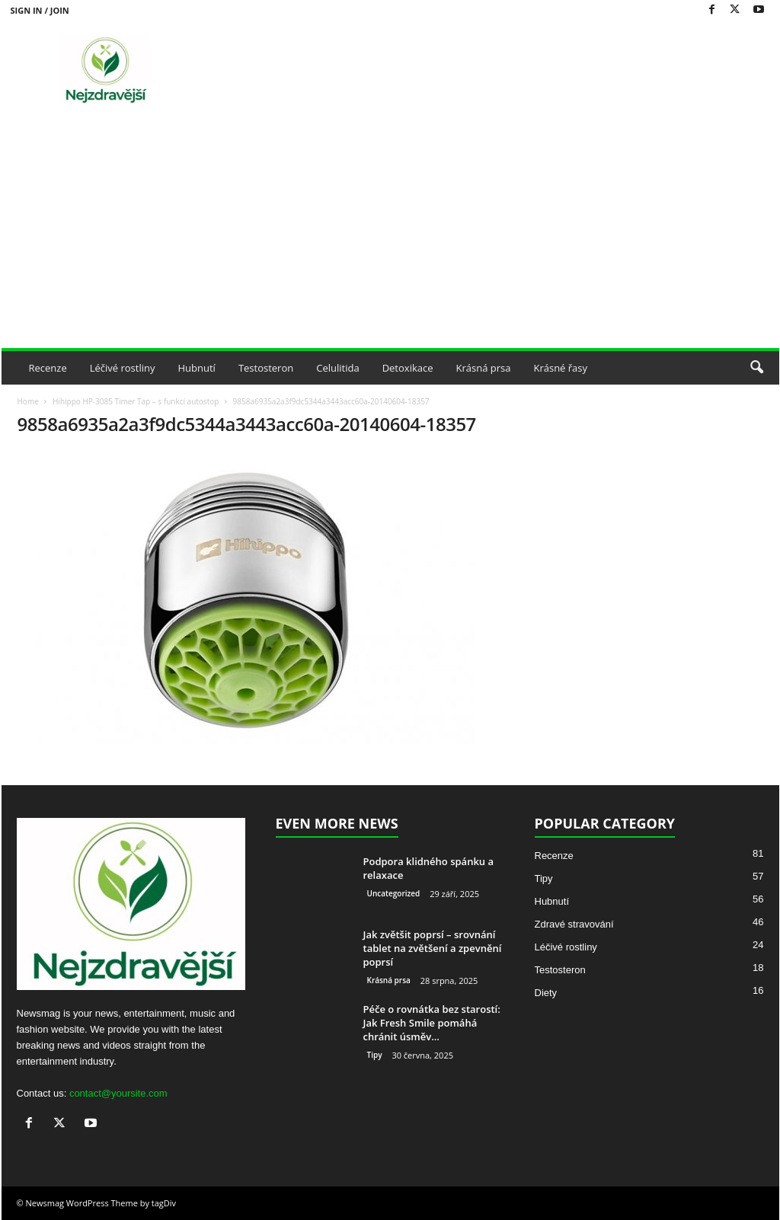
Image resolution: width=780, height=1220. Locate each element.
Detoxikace (407, 368)
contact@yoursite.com (118, 1093)
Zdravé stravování (574, 924)
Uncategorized (393, 893)
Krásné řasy (560, 368)
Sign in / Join (40, 10)
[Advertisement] (390, 233)
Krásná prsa (483, 368)
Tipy (374, 1054)
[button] (756, 368)
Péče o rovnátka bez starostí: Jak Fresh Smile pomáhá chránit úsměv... (431, 1022)
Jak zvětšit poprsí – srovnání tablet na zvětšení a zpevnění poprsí (432, 948)
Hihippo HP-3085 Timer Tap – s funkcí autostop (136, 401)
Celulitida (337, 368)
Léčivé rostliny (122, 368)
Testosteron (265, 368)
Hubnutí (197, 368)
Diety (546, 992)
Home (28, 401)
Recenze (48, 368)
